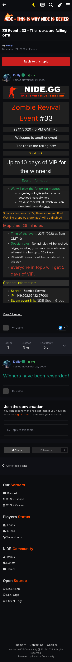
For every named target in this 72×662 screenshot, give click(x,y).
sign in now (22, 414)
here (47, 197)
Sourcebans (12, 537)
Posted (29, 79)
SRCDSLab (11, 588)
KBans (9, 531)
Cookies (52, 644)
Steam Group (51, 300)
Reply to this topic (36, 61)
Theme (20, 644)
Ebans (9, 525)
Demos (9, 569)
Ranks (9, 557)
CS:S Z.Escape (13, 499)
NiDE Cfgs (11, 594)
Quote (19, 327)
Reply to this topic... (21, 429)
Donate (9, 563)
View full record (12, 314)
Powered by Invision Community (36, 656)
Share (17, 450)
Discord (10, 493)
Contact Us (36, 644)
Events (33, 49)
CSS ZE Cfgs (12, 601)
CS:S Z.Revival (13, 505)
